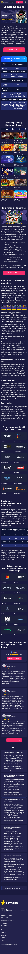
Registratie (19, 2)
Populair (4, 129)
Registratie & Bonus (14, 273)
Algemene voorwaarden (7, 920)
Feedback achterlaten (14, 658)
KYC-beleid (4, 923)
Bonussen (3, 935)
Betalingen (4, 932)
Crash (17, 129)
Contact (3, 937)
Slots (23, 129)
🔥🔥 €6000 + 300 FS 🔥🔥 (14, 49)
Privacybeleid (4, 918)
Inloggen (12, 2)
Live (11, 129)
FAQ (2, 940)
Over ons (3, 930)
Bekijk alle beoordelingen (14, 740)
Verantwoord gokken (6, 915)
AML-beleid (4, 925)
